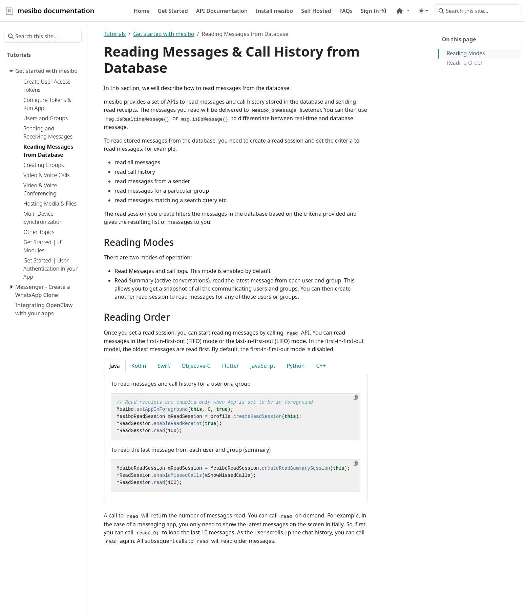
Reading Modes (466, 53)
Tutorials (115, 34)
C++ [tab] (321, 365)
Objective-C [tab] (196, 365)
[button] (403, 11)
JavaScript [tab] (262, 365)
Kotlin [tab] (138, 365)
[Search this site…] (478, 10)
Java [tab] (114, 365)
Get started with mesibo (163, 34)
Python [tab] (295, 365)
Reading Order (465, 62)
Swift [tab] (164, 365)
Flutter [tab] (230, 365)
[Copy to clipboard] (355, 397)
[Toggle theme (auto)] (423, 11)
